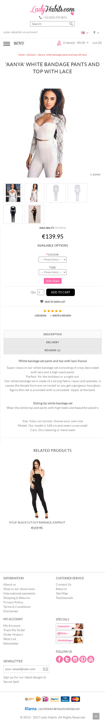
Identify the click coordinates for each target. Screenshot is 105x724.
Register (16, 32)
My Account (30, 32)
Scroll (96, 716)
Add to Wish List (55, 301)
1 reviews (40, 315)
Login (6, 32)
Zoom (97, 174)
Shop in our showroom (19, 589)
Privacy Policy (13, 602)
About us (9, 584)
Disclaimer (10, 611)
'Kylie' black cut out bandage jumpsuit (37, 522)
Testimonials (64, 598)
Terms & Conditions (17, 606)
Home (21, 54)
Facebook (60, 659)
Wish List (9, 639)
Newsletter (11, 643)
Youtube (91, 659)
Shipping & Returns (16, 598)
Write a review (61, 315)
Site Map (62, 593)
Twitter (68, 659)
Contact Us (63, 584)
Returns (61, 589)
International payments (19, 593)
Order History (13, 634)
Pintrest (83, 659)
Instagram (75, 659)
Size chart (52, 281)
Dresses (31, 54)
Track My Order (14, 630)
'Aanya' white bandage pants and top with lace (62, 54)
